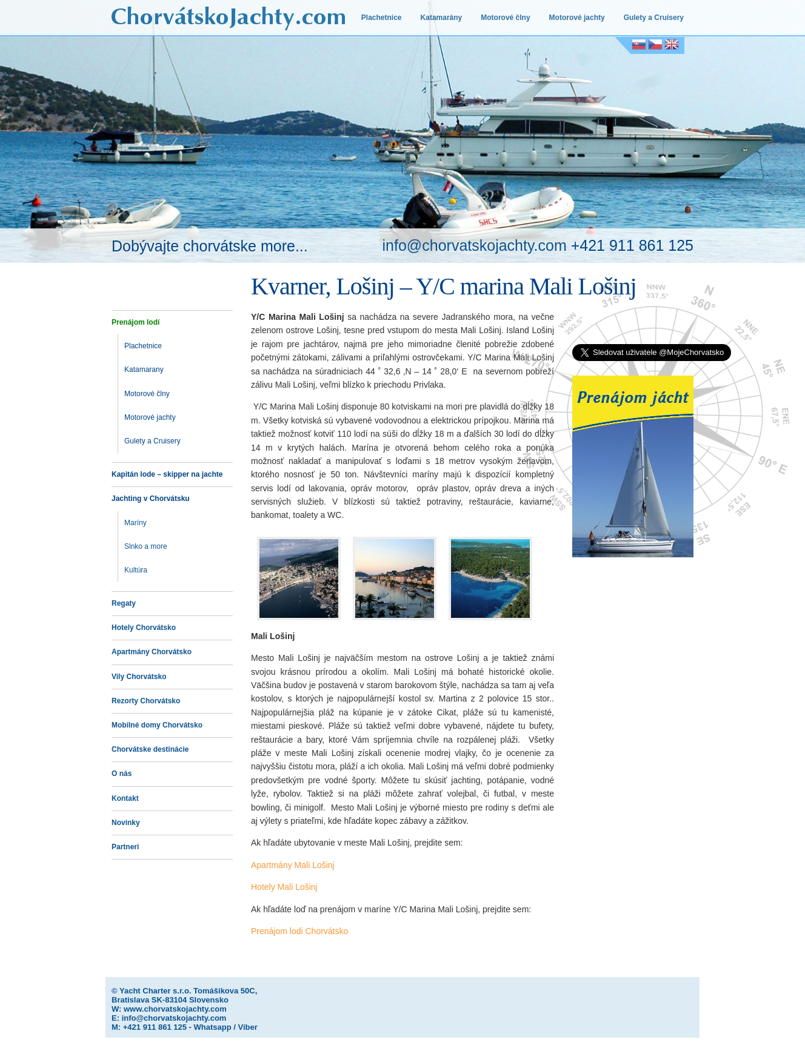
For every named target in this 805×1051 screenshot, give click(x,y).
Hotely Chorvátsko (144, 627)
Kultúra (135, 570)
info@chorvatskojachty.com (474, 245)
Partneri (125, 847)
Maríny (135, 523)
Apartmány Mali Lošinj (293, 865)
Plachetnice (381, 17)
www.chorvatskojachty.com (175, 1008)
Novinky (126, 822)
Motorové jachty (577, 17)
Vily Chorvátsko (139, 676)
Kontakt (125, 798)
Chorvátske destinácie (150, 749)
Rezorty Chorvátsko (146, 701)
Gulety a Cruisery (654, 17)
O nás (122, 773)
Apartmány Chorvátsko (152, 652)
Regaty (124, 603)
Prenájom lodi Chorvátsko (299, 931)
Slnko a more (145, 546)
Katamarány (442, 17)
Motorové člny (505, 17)
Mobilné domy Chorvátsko (157, 725)
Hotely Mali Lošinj (284, 887)
